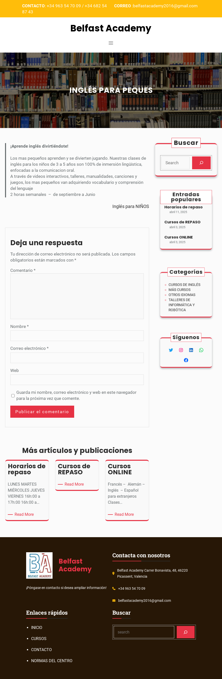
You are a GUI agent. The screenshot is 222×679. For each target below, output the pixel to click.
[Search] (201, 162)
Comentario (22, 270)
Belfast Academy (110, 28)
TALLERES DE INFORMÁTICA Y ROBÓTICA (182, 302)
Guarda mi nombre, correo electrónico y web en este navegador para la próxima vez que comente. (76, 395)
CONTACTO (41, 649)
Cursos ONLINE (180, 234)
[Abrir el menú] (111, 43)
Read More (25, 515)
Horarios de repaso (184, 210)
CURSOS (39, 638)
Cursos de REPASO (183, 222)
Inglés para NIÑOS (130, 206)
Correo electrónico (29, 348)
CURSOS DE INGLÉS (185, 286)
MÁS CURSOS (181, 290)
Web (14, 370)
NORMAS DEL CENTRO (51, 660)
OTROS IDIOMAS (183, 294)
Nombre (19, 326)
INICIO (36, 627)
